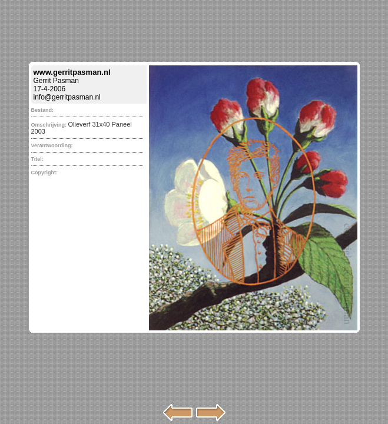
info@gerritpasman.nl (67, 97)
